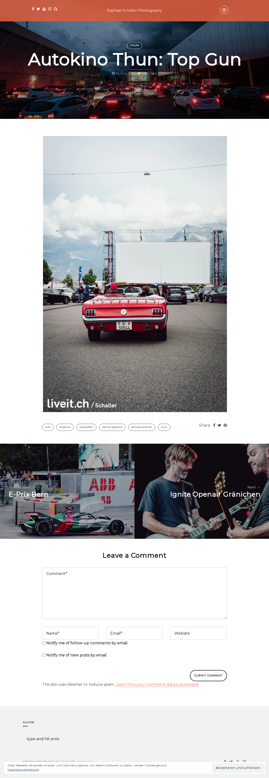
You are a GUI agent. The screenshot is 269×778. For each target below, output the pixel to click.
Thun (134, 45)
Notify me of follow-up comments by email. (87, 643)
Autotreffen (86, 427)
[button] (135, 274)
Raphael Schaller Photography (134, 10)
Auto (48, 427)
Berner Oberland (112, 427)
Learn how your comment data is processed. (157, 684)
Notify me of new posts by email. (76, 655)
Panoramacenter (141, 427)
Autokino (65, 427)
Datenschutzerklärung (23, 769)
